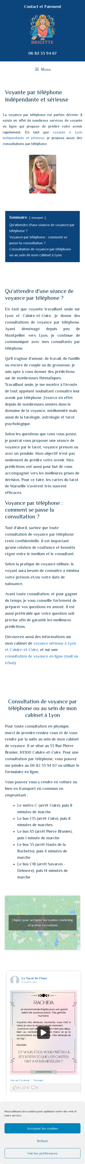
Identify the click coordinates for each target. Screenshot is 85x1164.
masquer (37, 217)
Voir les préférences (42, 1153)
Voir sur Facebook (20, 1080)
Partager (38, 1080)
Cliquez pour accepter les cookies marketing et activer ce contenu (42, 922)
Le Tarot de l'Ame (34, 978)
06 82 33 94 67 (42, 53)
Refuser (42, 1141)
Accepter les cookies (42, 1128)
